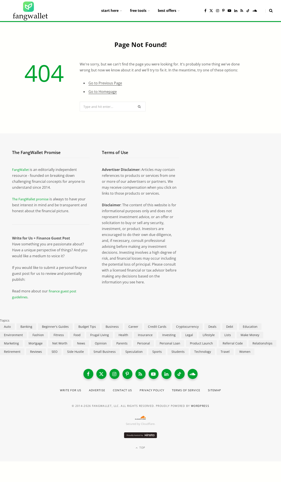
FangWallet (21, 169)
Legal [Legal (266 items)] (189, 335)
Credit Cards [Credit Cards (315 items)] (157, 326)
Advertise (94, 391)
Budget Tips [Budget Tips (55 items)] (87, 326)
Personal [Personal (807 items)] (143, 343)
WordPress (200, 407)
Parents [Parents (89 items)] (122, 343)
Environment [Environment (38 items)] (13, 335)
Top (140, 449)
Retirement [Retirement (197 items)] (12, 352)
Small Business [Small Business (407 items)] (105, 352)
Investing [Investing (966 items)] (169, 335)
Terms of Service (189, 391)
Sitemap (220, 391)
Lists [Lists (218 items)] (227, 335)
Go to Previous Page (105, 83)
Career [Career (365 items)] (133, 326)
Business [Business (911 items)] (112, 326)
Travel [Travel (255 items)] (225, 352)
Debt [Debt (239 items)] (229, 326)
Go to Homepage (102, 91)
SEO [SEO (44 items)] (55, 352)
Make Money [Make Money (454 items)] (250, 335)
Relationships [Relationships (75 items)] (262, 343)
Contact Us (121, 391)
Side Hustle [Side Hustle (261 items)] (75, 352)
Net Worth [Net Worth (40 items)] (59, 343)
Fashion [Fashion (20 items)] (38, 335)
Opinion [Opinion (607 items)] (101, 343)
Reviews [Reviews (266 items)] (36, 352)
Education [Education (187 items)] (250, 326)
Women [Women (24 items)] (244, 352)
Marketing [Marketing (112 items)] (11, 343)
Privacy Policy (153, 391)
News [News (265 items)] (81, 343)
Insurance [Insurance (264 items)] (145, 335)
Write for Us (65, 391)
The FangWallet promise (32, 199)
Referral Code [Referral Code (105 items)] (233, 343)
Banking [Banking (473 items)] (26, 326)
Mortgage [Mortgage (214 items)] (36, 343)
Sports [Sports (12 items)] (157, 352)
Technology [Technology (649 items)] (202, 352)
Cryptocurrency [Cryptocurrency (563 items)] (187, 326)
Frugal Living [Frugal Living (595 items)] (99, 335)
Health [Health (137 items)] (123, 335)
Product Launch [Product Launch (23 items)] (201, 343)
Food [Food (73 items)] (77, 335)
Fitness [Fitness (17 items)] (59, 335)
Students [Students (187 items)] (178, 352)
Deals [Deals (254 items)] (212, 326)
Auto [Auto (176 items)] (7, 326)
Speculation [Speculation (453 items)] (134, 352)
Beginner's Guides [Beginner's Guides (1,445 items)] (55, 326)
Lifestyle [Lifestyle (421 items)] (209, 335)
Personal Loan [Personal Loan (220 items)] (170, 343)
